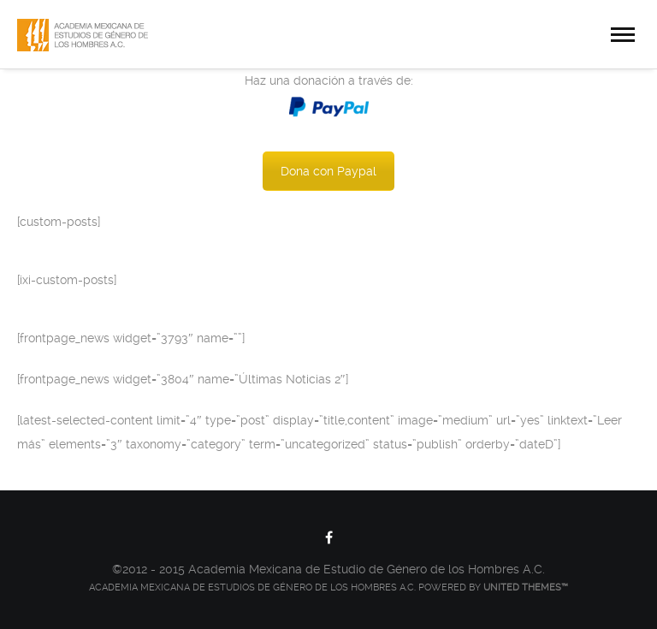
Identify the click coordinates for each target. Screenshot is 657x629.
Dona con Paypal (328, 171)
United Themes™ (525, 587)
